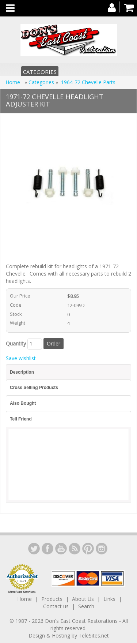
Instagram (101, 548)
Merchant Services (22, 592)
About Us (83, 598)
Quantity (16, 343)
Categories (40, 71)
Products (51, 598)
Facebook (47, 548)
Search (86, 606)
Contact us (56, 606)
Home (13, 82)
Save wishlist (21, 358)
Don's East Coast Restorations (82, 620)
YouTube (61, 548)
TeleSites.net (94, 635)
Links (109, 598)
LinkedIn (34, 548)
